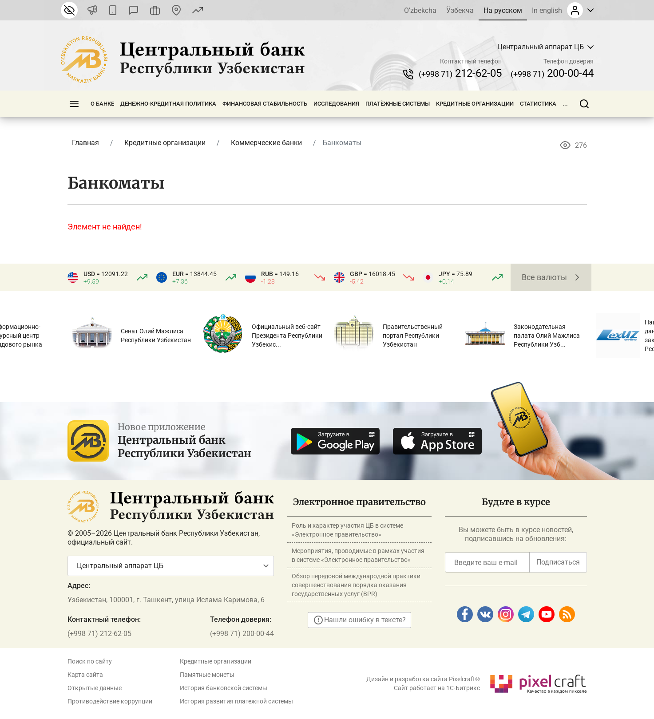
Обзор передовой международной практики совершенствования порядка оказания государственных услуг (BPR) (356, 585)
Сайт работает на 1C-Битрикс (437, 687)
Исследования (336, 103)
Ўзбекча (460, 10)
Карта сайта (85, 674)
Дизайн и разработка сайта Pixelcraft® (423, 679)
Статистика (538, 103)
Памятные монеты (207, 674)
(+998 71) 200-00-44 (242, 633)
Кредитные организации (475, 103)
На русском (503, 10)
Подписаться (558, 562)
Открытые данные (94, 687)
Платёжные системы (397, 103)
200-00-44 (552, 73)
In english (547, 10)
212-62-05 (460, 73)
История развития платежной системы (236, 701)
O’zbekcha (420, 10)
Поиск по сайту (89, 661)
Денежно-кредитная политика (168, 103)
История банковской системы (223, 687)
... (565, 103)
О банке (102, 103)
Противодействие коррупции (109, 701)
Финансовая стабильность (264, 103)
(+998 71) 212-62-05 (99, 633)
